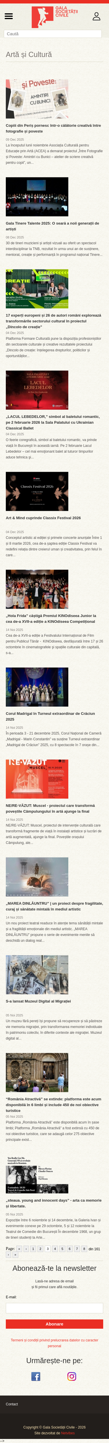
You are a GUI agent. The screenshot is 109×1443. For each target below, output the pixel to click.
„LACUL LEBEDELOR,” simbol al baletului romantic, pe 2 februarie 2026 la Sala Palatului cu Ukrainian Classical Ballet (53, 422)
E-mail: (11, 1297)
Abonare (54, 1323)
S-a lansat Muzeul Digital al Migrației (38, 1001)
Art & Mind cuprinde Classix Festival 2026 (43, 518)
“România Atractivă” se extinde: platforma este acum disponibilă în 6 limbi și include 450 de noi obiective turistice (53, 1105)
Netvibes (68, 1433)
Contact (12, 1404)
